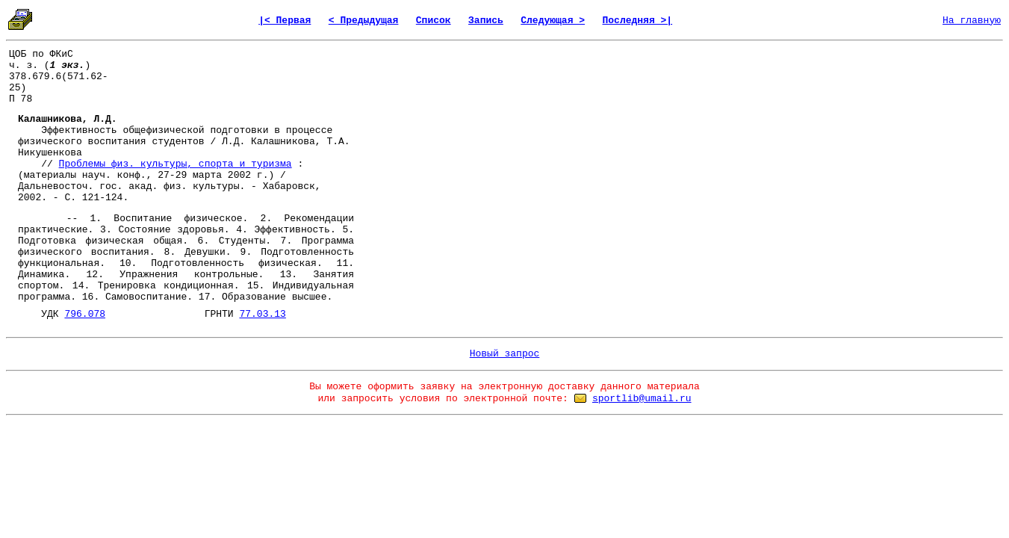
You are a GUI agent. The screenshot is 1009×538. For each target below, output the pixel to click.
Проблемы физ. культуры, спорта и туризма (175, 164)
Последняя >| (637, 20)
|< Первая (284, 20)
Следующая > (553, 20)
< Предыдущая (364, 20)
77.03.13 (262, 314)
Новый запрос (505, 353)
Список (433, 20)
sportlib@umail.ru (642, 398)
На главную (972, 20)
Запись (485, 20)
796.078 (84, 314)
